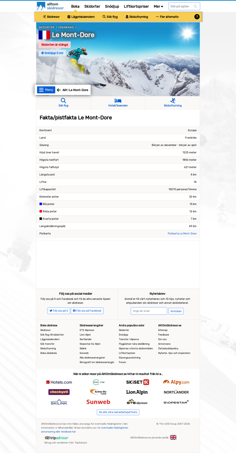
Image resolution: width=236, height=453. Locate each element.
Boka (75, 6)
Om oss (162, 339)
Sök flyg (110, 17)
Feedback (163, 334)
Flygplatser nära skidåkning (134, 343)
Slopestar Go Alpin (90, 343)
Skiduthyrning (137, 17)
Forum (122, 362)
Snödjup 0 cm (52, 53)
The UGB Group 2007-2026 (174, 423)
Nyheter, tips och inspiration (174, 353)
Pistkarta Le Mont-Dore (182, 233)
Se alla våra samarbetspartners (118, 412)
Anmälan (176, 311)
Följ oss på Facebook (87, 310)
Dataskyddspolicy (168, 348)
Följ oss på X (59, 310)
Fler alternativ (167, 17)
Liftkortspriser (136, 6)
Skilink (83, 348)
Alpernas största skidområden (136, 348)
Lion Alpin (85, 334)
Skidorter (92, 6)
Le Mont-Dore (73, 35)
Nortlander (86, 339)
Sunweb (84, 353)
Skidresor (51, 17)
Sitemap (162, 330)
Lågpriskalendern (81, 17)
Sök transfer (47, 343)
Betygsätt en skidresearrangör (97, 362)
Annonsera (164, 343)
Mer (158, 6)
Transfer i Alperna (129, 339)
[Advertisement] (118, 264)
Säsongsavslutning (129, 357)
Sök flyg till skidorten (52, 334)
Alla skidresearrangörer (92, 357)
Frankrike (66, 27)
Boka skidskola (48, 353)
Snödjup (112, 6)
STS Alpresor (87, 330)
